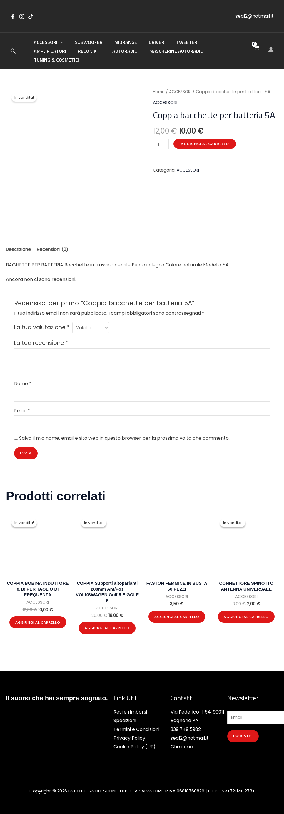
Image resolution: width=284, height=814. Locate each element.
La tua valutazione (42, 320)
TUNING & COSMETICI (185, 51)
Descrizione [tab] (19, 241)
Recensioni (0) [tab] (55, 241)
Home (159, 84)
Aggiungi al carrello (206, 136)
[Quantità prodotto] (161, 136)
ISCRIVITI (243, 736)
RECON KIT (44, 51)
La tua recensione (41, 337)
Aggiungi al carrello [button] (38, 620)
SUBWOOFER (85, 42)
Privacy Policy (129, 737)
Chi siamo (182, 745)
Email (22, 406)
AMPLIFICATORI (212, 42)
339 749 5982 (186, 728)
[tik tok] (30, 16)
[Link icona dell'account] (271, 45)
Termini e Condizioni (136, 728)
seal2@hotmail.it (254, 16)
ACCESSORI (47, 42)
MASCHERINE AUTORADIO (126, 51)
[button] (13, 47)
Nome (22, 377)
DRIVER (148, 42)
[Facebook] (13, 16)
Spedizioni (124, 719)
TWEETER (176, 42)
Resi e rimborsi (130, 710)
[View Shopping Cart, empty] (256, 47)
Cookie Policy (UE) (134, 745)
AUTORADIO (77, 51)
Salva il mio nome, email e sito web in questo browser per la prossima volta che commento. (124, 434)
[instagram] (21, 16)
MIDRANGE (119, 42)
